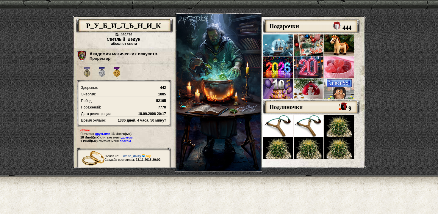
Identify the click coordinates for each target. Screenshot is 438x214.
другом (127, 137)
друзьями (102, 134)
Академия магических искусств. (124, 53)
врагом (125, 141)
